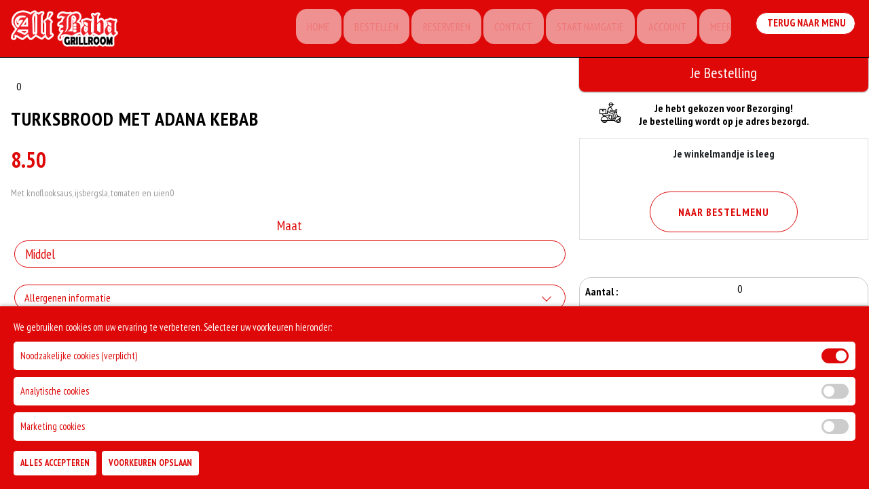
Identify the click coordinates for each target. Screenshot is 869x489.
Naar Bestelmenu (723, 212)
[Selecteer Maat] (290, 258)
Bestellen (361, 30)
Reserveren (434, 30)
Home (301, 30)
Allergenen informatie (67, 301)
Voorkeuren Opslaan (150, 463)
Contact (503, 30)
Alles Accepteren (55, 463)
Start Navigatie (582, 30)
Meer (717, 30)
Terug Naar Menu (806, 29)
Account (661, 30)
